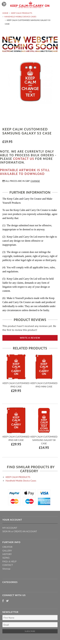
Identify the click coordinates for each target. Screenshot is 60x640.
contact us (23, 158)
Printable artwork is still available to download (25, 172)
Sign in (6, 531)
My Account (9, 527)
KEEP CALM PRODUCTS (21, 13)
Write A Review (30, 337)
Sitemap (6, 568)
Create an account (25, 531)
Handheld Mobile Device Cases (20, 16)
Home (5, 13)
